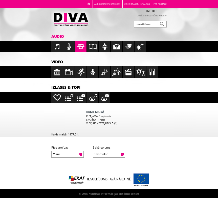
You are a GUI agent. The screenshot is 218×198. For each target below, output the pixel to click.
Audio (57, 36)
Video (57, 61)
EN (147, 11)
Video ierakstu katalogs (137, 4)
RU (154, 11)
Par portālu (160, 4)
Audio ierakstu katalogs (107, 4)
